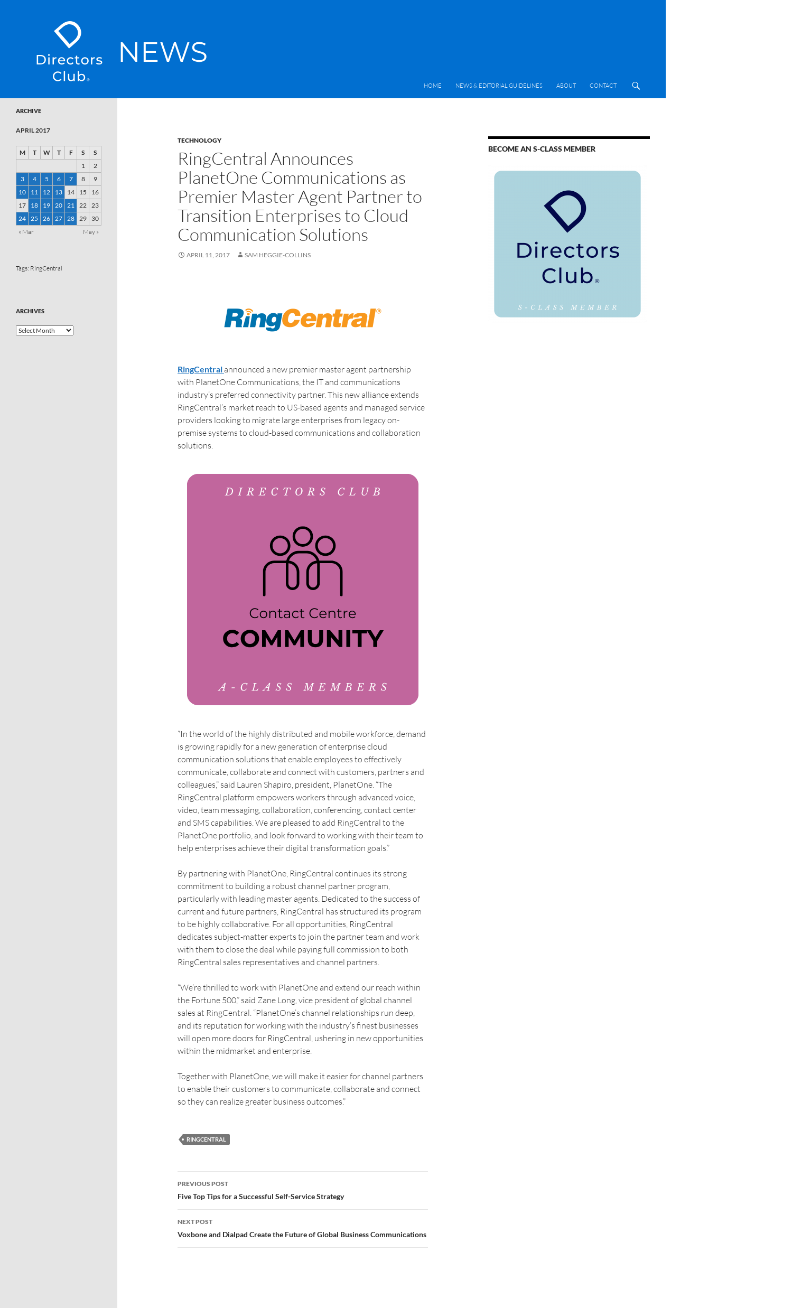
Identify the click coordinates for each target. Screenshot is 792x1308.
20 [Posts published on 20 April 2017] (58, 205)
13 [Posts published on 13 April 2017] (58, 192)
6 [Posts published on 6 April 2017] (59, 179)
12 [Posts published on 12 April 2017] (46, 192)
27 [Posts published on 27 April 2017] (58, 218)
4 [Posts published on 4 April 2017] (34, 179)
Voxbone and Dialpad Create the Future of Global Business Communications (303, 1227)
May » (91, 232)
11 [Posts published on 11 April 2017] (34, 192)
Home (433, 85)
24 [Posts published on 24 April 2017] (22, 218)
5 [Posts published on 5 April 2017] (47, 179)
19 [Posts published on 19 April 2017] (46, 205)
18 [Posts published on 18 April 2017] (34, 205)
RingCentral (206, 1139)
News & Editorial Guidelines (499, 85)
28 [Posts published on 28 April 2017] (70, 218)
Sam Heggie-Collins (278, 255)
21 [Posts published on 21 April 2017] (70, 205)
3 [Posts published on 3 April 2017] (22, 179)
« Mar (26, 232)
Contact (603, 85)
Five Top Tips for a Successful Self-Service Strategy (303, 1189)
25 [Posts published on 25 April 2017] (34, 218)
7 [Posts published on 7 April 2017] (71, 179)
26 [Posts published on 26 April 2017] (46, 218)
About (566, 85)
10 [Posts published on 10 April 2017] (22, 192)
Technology (199, 140)
